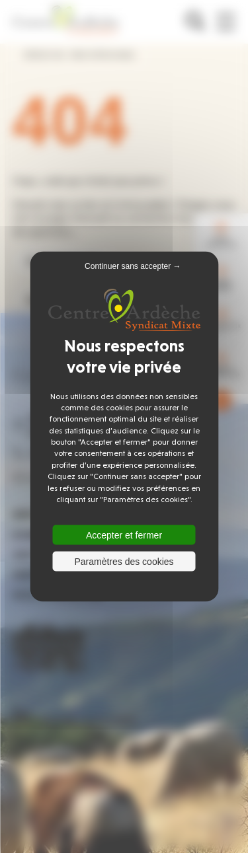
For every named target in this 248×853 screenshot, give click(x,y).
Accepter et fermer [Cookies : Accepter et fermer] (124, 535)
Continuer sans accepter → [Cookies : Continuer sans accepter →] (133, 265)
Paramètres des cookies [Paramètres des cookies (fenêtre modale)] (123, 561)
